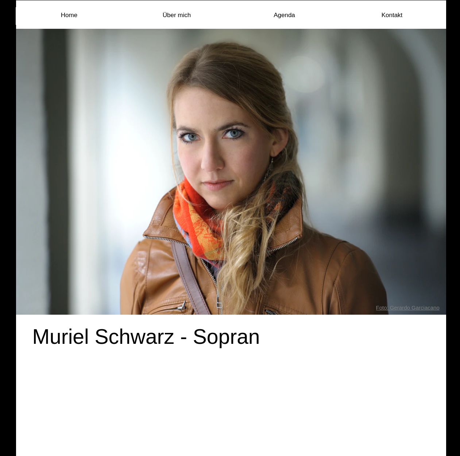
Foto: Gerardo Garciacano (408, 307)
